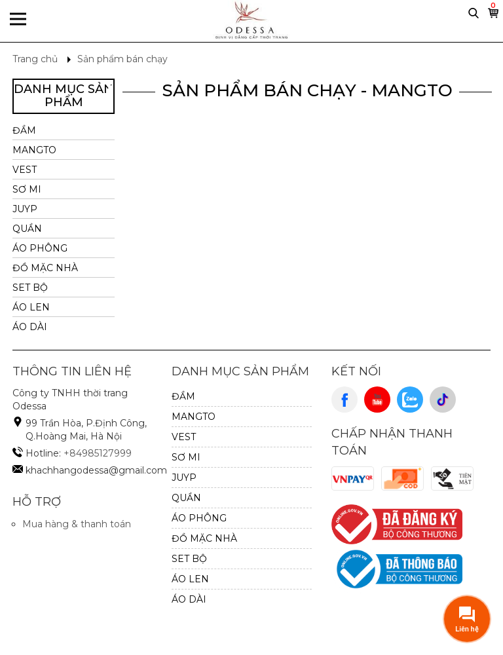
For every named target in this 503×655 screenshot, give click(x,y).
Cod (402, 478)
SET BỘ (30, 287)
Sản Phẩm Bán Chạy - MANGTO (307, 90)
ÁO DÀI (29, 327)
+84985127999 (98, 453)
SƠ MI (26, 189)
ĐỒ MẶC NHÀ (45, 268)
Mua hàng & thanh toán (76, 524)
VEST (24, 170)
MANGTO (34, 150)
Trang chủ (35, 59)
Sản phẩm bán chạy (122, 59)
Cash (452, 478)
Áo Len (31, 307)
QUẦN (27, 228)
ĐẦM (24, 130)
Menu (18, 20)
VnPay (353, 478)
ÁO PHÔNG (39, 248)
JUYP (24, 209)
